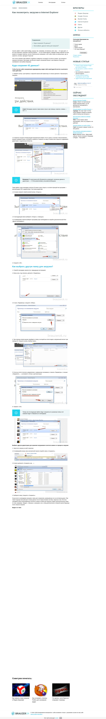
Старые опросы (77, 55)
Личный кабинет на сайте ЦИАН (81, 125)
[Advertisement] (41, 26)
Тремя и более (78, 47)
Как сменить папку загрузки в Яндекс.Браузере (20, 699)
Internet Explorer (83, 22)
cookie (56, 718)
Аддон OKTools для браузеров (84, 78)
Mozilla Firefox (82, 19)
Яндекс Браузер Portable (79, 100)
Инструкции (52, 2)
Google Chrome (83, 16)
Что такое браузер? (79, 49)
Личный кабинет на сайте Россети (82, 109)
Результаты (76, 56)
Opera (80, 24)
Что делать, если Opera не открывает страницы (60, 699)
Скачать (40, 2)
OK (60, 718)
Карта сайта (34, 714)
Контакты (39, 714)
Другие (80, 27)
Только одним (78, 44)
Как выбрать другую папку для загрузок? (46, 46)
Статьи (63, 2)
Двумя (76, 46)
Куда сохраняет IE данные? (42, 43)
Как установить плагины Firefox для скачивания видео (39, 700)
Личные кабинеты (83, 30)
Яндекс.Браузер (83, 13)
